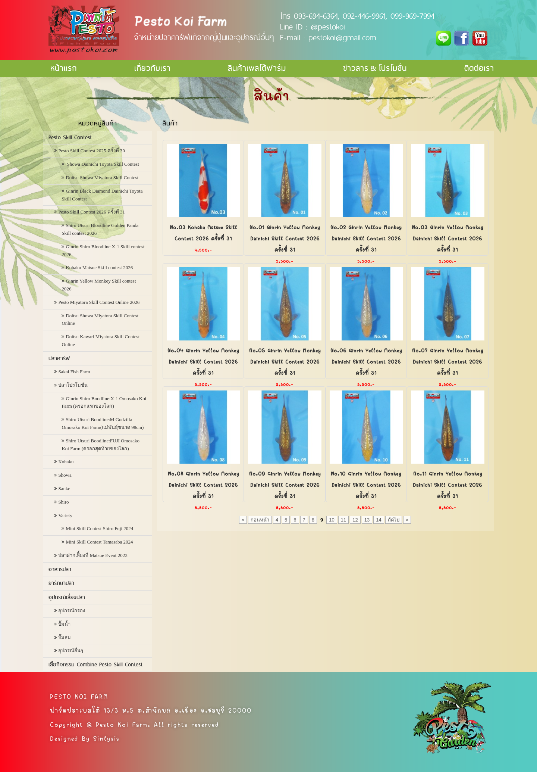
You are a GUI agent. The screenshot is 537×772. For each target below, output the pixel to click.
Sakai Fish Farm (74, 371)
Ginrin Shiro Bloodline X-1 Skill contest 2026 (103, 250)
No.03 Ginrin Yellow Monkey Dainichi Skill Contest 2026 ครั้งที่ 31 (447, 237)
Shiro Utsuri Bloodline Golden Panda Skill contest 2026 (100, 229)
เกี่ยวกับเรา (152, 68)
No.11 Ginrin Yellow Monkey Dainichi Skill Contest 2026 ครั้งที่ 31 (447, 484)
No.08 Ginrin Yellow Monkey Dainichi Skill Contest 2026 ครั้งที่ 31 (203, 484)
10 (331, 520)
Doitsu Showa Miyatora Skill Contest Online (100, 319)
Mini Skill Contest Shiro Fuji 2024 (99, 528)
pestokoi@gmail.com (342, 37)
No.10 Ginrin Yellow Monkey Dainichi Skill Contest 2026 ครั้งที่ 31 (366, 484)
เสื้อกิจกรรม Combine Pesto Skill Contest (95, 664)
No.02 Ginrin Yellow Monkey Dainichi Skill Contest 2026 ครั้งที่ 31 (366, 237)
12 (355, 520)
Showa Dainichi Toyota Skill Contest (102, 164)
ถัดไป (393, 520)
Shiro (63, 502)
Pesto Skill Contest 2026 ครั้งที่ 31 (91, 212)
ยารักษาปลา (61, 583)
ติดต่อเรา (479, 68)
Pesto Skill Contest (70, 137)
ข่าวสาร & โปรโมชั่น (375, 68)
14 (378, 520)
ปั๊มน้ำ (64, 624)
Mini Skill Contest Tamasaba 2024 (99, 542)
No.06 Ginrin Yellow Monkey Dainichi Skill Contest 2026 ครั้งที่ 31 (366, 361)
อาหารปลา (59, 569)
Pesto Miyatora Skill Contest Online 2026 (98, 302)
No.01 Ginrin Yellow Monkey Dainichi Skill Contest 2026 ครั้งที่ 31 (284, 237)
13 (367, 520)
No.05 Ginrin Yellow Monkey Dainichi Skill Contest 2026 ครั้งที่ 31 (285, 361)
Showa (64, 475)
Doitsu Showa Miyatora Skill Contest (102, 177)
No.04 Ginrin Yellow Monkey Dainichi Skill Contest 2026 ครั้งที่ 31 (203, 361)
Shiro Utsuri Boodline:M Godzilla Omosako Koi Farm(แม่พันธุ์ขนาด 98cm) (103, 423)
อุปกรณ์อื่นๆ (70, 650)
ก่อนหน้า (260, 520)
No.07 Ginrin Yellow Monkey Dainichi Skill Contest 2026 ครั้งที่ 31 (447, 361)
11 (343, 520)
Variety (65, 515)
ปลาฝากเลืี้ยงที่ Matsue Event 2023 (92, 555)
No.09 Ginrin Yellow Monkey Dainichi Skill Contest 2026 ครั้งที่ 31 (285, 484)
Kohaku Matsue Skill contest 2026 (99, 267)
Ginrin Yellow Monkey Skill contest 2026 (99, 285)
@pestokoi (328, 26)
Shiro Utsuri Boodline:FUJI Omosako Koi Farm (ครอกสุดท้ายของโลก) (100, 444)
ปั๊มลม (64, 637)
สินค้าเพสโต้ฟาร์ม (257, 68)
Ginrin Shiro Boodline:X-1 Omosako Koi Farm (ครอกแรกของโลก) (104, 402)
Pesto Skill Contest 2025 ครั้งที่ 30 (91, 150)
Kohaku (65, 461)
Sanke (64, 488)
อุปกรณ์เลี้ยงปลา (66, 597)
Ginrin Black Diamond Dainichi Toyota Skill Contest (102, 195)
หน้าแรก (63, 68)
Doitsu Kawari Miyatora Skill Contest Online (100, 340)
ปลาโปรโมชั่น (73, 385)
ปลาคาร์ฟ (59, 358)
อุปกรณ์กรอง (71, 610)
